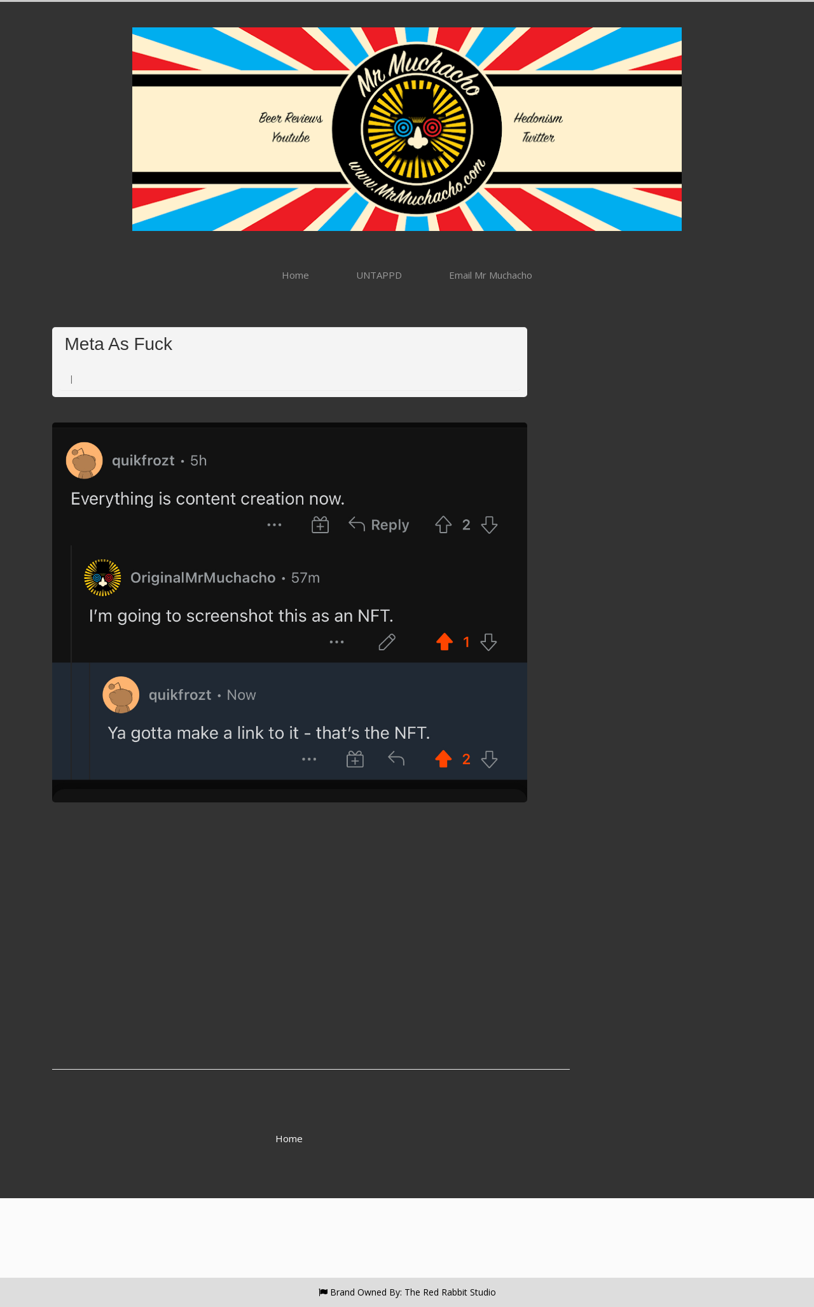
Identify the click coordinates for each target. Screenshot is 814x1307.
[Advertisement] (289, 985)
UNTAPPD (379, 275)
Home (295, 275)
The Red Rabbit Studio (450, 1292)
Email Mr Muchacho (490, 275)
